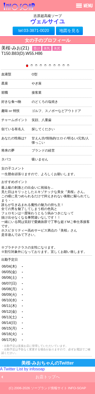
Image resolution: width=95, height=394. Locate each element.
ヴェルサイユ (47, 21)
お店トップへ (47, 377)
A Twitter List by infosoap (22, 369)
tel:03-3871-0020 (33, 30)
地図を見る (69, 30)
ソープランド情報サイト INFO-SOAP (58, 388)
